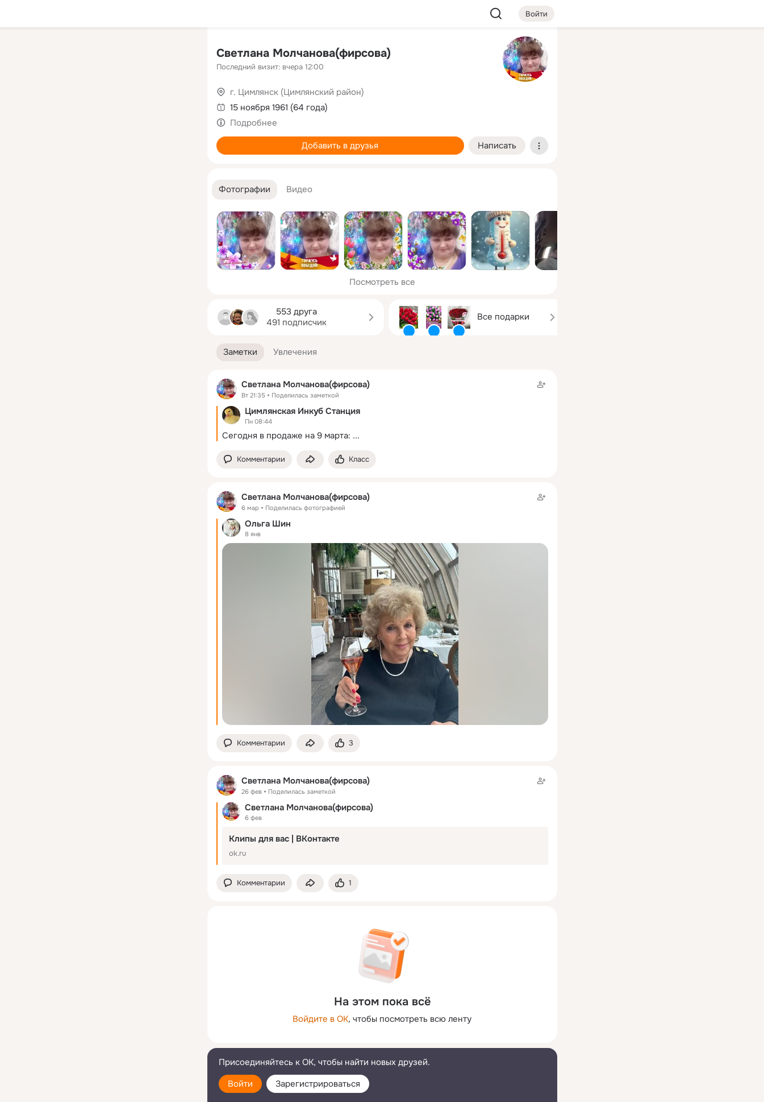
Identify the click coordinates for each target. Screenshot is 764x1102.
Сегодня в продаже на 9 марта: (286, 435)
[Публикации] (73, 105)
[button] (244, 190)
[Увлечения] (123, 55)
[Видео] (173, 105)
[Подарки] (73, 155)
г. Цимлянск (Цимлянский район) (297, 92)
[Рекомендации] (123, 205)
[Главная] (73, 55)
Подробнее (253, 122)
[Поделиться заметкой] (310, 459)
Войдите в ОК (320, 1019)
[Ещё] (123, 1014)
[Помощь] (73, 205)
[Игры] (173, 155)
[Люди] (123, 105)
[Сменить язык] (123, 1038)
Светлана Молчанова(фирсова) (303, 53)
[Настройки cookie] (123, 1087)
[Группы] (173, 55)
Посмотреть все (382, 282)
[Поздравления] (123, 155)
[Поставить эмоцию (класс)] (352, 459)
